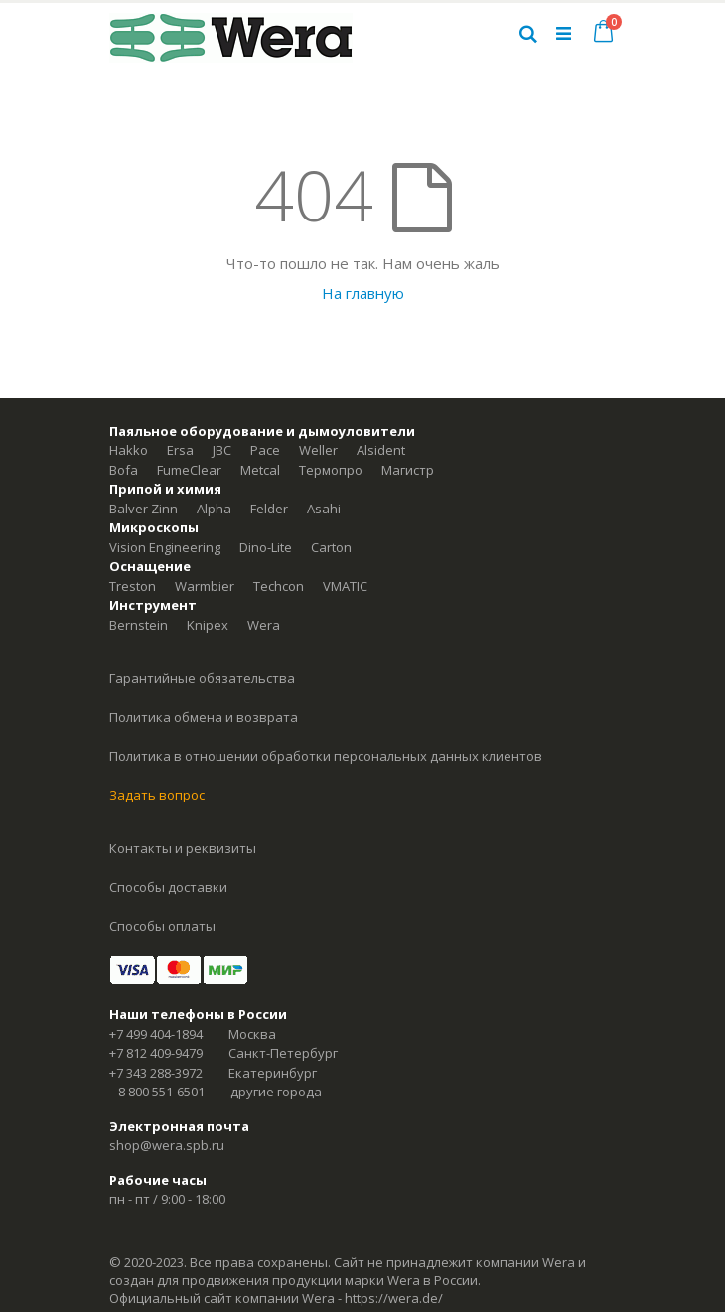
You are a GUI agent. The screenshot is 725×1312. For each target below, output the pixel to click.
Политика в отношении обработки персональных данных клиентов (325, 756)
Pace (265, 450)
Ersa (180, 450)
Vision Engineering (164, 547)
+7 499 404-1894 (156, 1034)
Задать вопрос (157, 794)
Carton (331, 547)
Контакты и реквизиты (182, 848)
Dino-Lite (265, 547)
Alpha (214, 508)
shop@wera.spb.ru (166, 1145)
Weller (318, 450)
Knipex (207, 625)
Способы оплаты (162, 926)
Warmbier (204, 586)
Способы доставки (168, 887)
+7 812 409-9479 (156, 1053)
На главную (363, 293)
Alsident (381, 450)
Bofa (123, 470)
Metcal (260, 470)
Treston (132, 586)
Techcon (278, 586)
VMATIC (345, 586)
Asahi (324, 508)
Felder (269, 508)
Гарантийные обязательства (202, 678)
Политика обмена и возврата (203, 717)
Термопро (330, 470)
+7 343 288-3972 (156, 1073)
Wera (263, 625)
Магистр (407, 470)
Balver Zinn (143, 508)
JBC (222, 450)
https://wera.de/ (394, 1298)
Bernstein (138, 625)
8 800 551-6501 (161, 1091)
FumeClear (189, 470)
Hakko (128, 450)
